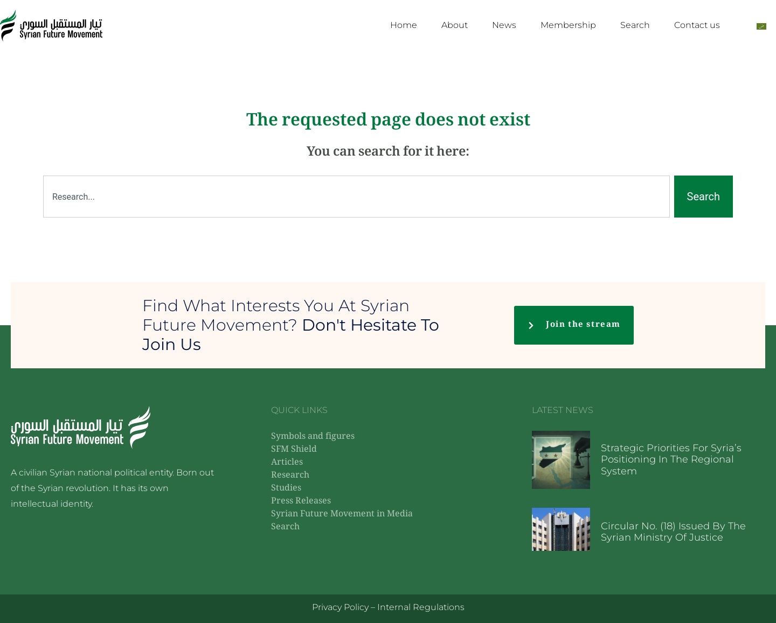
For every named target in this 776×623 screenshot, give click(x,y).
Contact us (697, 25)
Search (635, 25)
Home (403, 25)
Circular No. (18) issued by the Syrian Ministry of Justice (673, 532)
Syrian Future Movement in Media (342, 514)
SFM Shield (294, 450)
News (504, 25)
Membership (568, 25)
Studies (286, 488)
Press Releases (301, 501)
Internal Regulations (421, 607)
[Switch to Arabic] (761, 25)
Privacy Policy (340, 607)
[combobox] (356, 197)
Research (290, 475)
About (454, 25)
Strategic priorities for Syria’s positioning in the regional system (671, 459)
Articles (287, 463)
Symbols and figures (313, 437)
